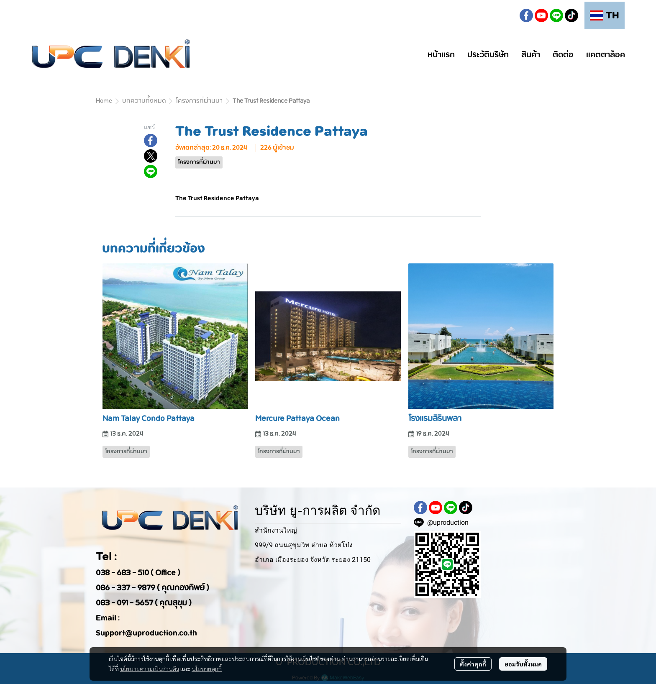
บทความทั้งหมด (144, 101)
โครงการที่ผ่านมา (199, 101)
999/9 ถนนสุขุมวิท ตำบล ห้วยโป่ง (304, 545)
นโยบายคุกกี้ (207, 668)
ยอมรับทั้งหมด (523, 664)
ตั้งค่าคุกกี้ (473, 664)
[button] (506, 15)
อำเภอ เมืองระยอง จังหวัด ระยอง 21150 (313, 560)
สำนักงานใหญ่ (276, 530)
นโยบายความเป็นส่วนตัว (149, 668)
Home (104, 101)
